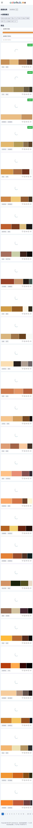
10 (23, 814)
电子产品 (8, 259)
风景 (3, 643)
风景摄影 (10, 204)
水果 (7, 176)
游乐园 (7, 615)
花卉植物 (10, 780)
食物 (7, 451)
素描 (7, 94)
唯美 (9, 588)
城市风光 (4, 231)
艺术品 (3, 423)
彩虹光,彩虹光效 (5, 18)
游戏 (3, 259)
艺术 (3, 94)
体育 (3, 396)
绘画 (8, 423)
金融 (3, 341)
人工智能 (7, 21)
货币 (7, 341)
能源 (9, 506)
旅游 (9, 231)
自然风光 (4, 149)
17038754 (22, 824)
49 (28, 814)
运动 (7, 396)
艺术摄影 (4, 286)
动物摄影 (10, 149)
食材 (7, 753)
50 (30, 814)
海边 (24, 18)
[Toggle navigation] (2, 2)
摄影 (7, 313)
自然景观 (10, 807)
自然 (7, 643)
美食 (3, 451)
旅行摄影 (10, 698)
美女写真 (4, 588)
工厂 (16, 21)
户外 (9, 670)
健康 (7, 67)
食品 (3, 67)
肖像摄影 (10, 286)
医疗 (20, 18)
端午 (2, 21)
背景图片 (4, 121)
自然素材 (10, 121)
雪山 (13, 18)
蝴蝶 (28, 18)
